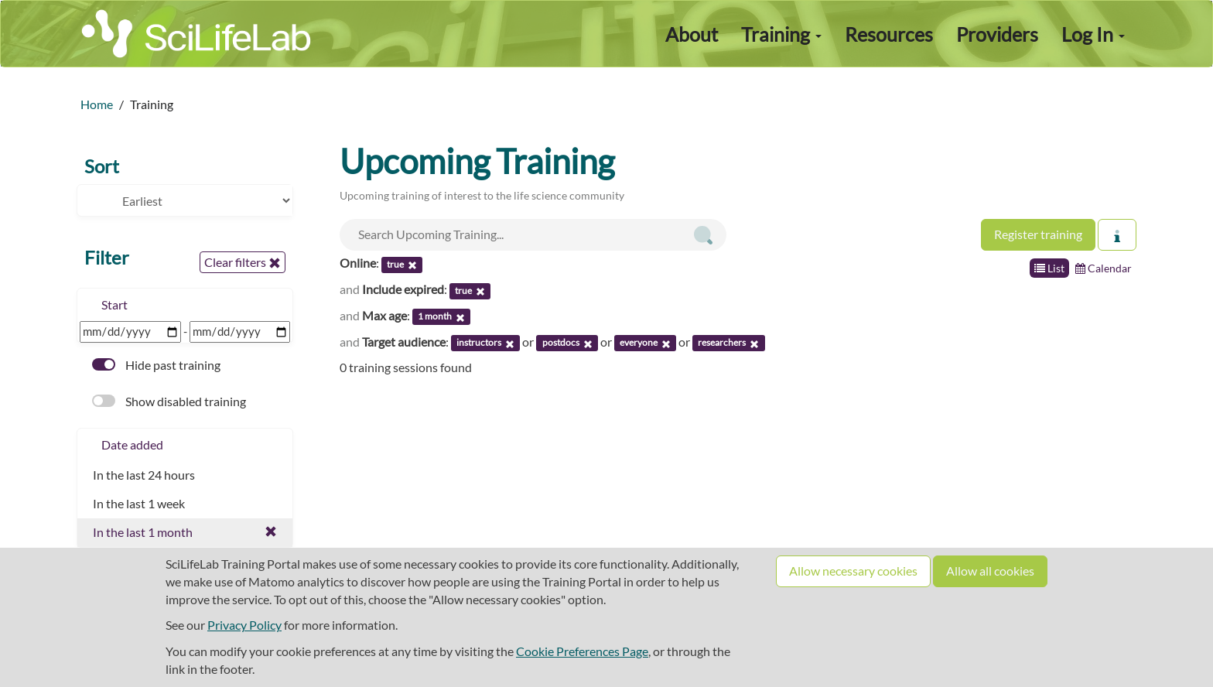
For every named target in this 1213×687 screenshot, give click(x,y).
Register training (1038, 234)
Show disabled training (169, 401)
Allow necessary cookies (853, 570)
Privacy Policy (244, 624)
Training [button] (781, 34)
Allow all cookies (990, 570)
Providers (997, 34)
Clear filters (242, 262)
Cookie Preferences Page (582, 651)
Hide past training (156, 364)
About (691, 34)
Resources (889, 34)
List (1049, 268)
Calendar (1103, 268)
